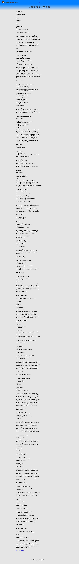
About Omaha (64, 2)
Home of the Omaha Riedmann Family (32, 2)
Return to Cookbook (20, 550)
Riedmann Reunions (54, 2)
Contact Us (71, 2)
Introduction (45, 2)
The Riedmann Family (11, 2)
